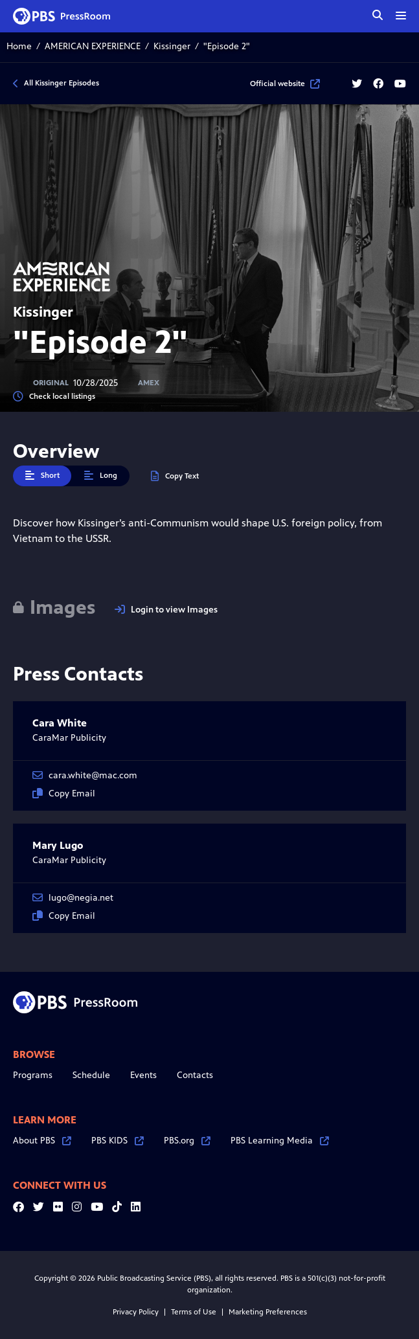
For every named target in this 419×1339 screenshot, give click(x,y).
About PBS (42, 1140)
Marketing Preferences (268, 1311)
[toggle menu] (401, 15)
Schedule (91, 1075)
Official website (285, 83)
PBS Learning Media (280, 1140)
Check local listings (54, 396)
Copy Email (63, 793)
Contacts (195, 1075)
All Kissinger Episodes (61, 82)
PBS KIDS (117, 1140)
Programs (32, 1075)
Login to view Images (166, 609)
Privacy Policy (136, 1311)
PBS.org (187, 1140)
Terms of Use (193, 1311)
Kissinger (171, 46)
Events (143, 1075)
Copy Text (175, 476)
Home (19, 46)
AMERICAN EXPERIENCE (93, 46)
